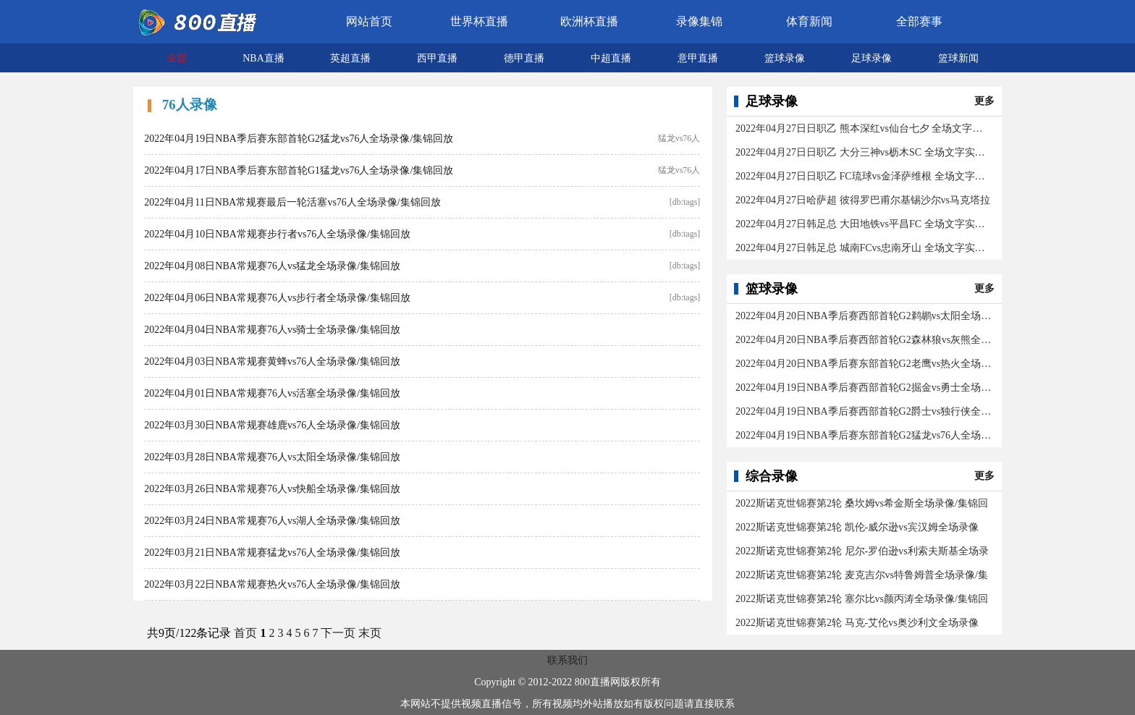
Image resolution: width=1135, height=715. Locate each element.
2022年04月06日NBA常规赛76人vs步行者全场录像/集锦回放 (277, 297)
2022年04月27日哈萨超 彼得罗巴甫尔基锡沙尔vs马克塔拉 (862, 200)
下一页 (338, 633)
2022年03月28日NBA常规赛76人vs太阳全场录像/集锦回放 (272, 457)
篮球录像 (784, 58)
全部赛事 (919, 21)
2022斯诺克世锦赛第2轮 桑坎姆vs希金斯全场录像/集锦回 (861, 503)
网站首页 (369, 21)
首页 (245, 633)
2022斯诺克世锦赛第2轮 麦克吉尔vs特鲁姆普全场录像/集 (861, 575)
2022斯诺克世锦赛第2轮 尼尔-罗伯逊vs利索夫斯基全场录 (862, 551)
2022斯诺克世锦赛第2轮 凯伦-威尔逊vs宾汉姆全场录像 (857, 527)
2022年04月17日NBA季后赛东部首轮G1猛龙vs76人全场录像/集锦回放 (298, 170)
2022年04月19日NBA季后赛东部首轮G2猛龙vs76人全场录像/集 (863, 435)
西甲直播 (437, 58)
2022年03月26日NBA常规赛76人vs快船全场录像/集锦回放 (272, 488)
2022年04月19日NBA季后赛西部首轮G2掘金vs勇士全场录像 (863, 387)
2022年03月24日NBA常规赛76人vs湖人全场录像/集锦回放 (272, 520)
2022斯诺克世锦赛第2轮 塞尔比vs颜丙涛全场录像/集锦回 (861, 598)
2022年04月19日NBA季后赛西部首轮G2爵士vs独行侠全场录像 (863, 411)
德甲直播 (524, 58)
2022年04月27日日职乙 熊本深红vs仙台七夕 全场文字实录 (863, 128)
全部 (176, 58)
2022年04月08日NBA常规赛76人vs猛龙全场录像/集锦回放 (272, 266)
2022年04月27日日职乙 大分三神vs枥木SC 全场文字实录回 (863, 152)
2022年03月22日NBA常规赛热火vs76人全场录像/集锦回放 (272, 584)
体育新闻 (809, 21)
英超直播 (350, 58)
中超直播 (611, 58)
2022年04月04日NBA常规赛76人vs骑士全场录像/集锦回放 (272, 329)
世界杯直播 (479, 21)
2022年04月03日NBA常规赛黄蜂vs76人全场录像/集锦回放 (272, 361)
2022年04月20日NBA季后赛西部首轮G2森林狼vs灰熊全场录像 (863, 339)
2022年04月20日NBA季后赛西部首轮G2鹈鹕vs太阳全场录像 (863, 315)
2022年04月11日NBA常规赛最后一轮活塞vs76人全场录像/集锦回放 (292, 202)
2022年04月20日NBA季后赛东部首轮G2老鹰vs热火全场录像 (863, 363)
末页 (369, 633)
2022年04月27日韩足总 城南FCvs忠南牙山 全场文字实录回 (863, 247)
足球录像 (871, 58)
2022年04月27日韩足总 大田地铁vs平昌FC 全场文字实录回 (863, 224)
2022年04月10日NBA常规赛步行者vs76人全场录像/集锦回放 (277, 234)
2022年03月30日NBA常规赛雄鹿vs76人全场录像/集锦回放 (272, 425)
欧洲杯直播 (589, 21)
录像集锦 (699, 21)
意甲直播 (698, 58)
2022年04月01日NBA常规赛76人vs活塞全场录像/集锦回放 (272, 393)
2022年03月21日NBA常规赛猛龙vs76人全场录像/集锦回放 (272, 552)
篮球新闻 (958, 58)
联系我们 (567, 660)
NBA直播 (263, 58)
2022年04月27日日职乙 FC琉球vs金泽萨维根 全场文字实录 (863, 176)
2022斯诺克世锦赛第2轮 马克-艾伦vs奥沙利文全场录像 (857, 622)
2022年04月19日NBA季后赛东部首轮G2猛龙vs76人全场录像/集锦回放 (298, 138)
